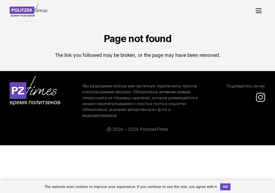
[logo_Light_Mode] (29, 10)
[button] (258, 11)
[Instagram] (260, 97)
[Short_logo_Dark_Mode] (35, 91)
